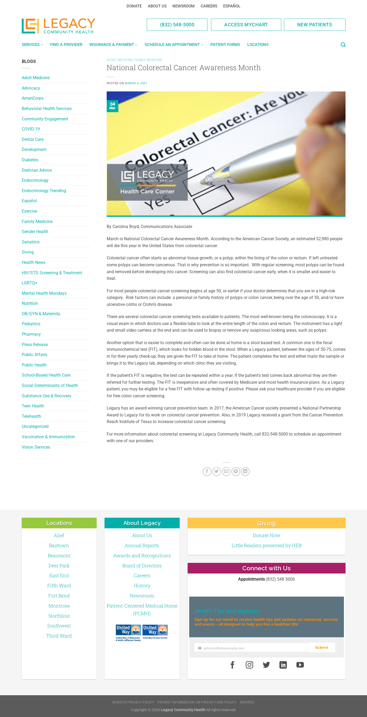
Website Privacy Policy (133, 702)
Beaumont (59, 555)
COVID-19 (31, 129)
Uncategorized (35, 426)
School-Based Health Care (46, 375)
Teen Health (33, 405)
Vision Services (36, 447)
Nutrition (30, 303)
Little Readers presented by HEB (266, 545)
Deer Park (59, 565)
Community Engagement (45, 118)
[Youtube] (300, 665)
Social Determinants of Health (50, 385)
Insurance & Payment (113, 44)
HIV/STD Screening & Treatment (52, 272)
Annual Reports (142, 545)
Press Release (35, 344)
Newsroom (183, 6)
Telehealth (31, 416)
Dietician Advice (37, 170)
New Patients (314, 24)
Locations (258, 44)
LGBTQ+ (29, 282)
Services (32, 44)
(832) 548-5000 (177, 24)
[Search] (343, 44)
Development (34, 149)
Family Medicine (37, 221)
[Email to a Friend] (226, 471)
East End (59, 575)
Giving (28, 252)
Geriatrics (31, 241)
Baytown (59, 545)
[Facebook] (207, 471)
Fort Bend (59, 595)
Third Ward (59, 635)
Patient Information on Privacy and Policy (197, 702)
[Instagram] (249, 665)
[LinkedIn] (245, 471)
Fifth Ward (59, 585)
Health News (33, 262)
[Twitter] (216, 471)
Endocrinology (35, 180)
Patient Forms (225, 44)
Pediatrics (31, 323)
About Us (157, 6)
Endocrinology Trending (44, 190)
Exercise (29, 211)
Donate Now (266, 535)
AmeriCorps (33, 98)
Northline (59, 616)
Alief (59, 535)
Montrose (59, 605)
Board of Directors (142, 565)
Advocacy (31, 88)
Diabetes (30, 159)
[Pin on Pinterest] (235, 471)
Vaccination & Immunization (48, 436)
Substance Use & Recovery (46, 395)
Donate (134, 6)
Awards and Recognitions (142, 555)
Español (231, 6)
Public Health (34, 365)
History (142, 585)
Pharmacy (31, 334)
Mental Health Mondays (44, 293)
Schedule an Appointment (174, 44)
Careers (209, 6)
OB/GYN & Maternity (41, 313)
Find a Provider (66, 44)
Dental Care (33, 139)
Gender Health (35, 231)
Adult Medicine (36, 77)
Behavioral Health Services (47, 108)
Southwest (59, 625)
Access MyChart (246, 24)
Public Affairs (34, 354)
